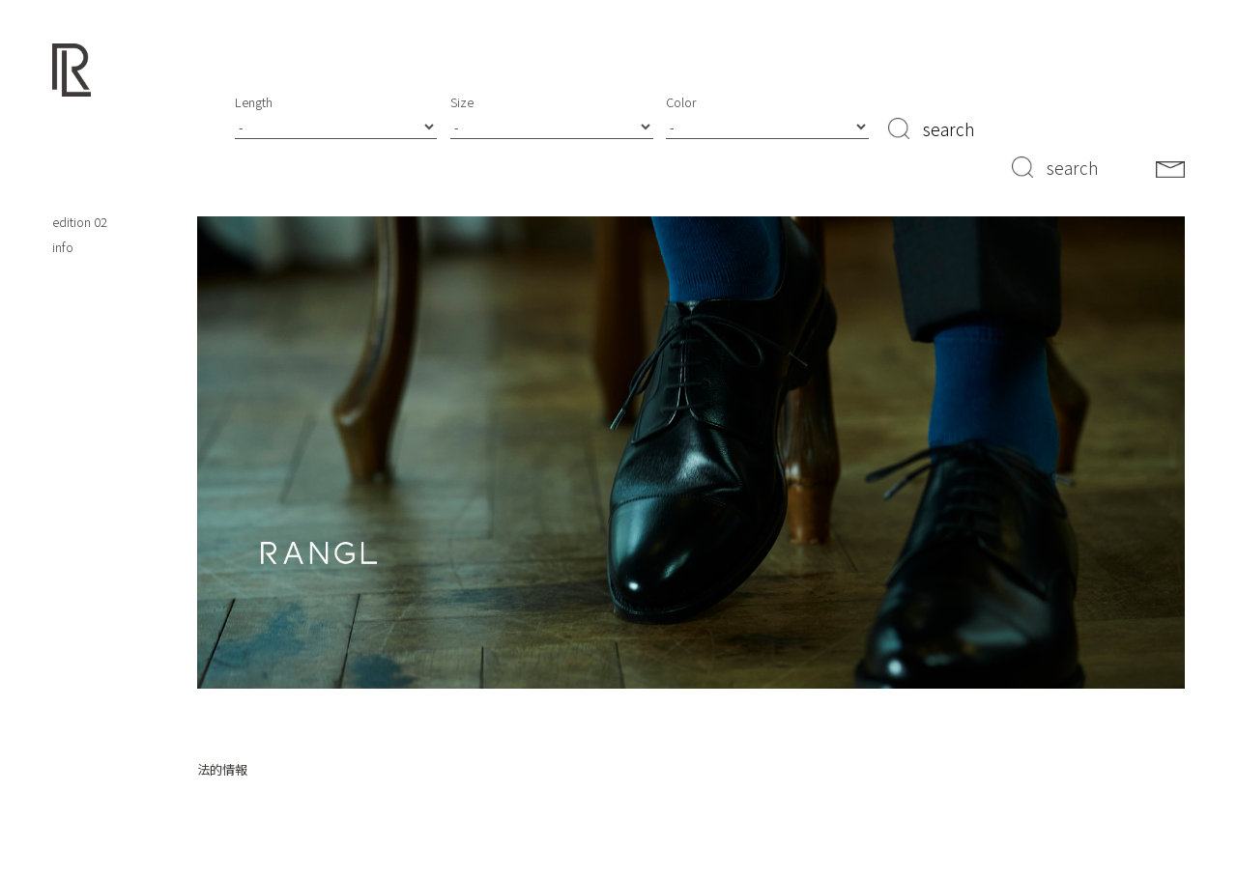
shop (66, 147)
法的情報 (222, 769)
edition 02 (79, 221)
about (68, 172)
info (62, 247)
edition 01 (79, 197)
